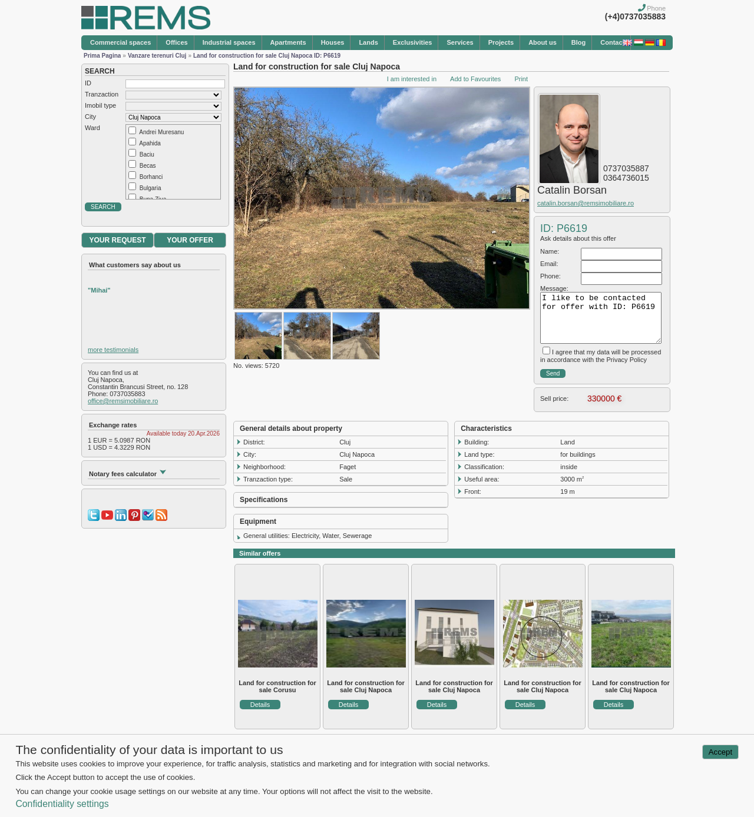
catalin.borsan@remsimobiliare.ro (585, 203)
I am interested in (411, 78)
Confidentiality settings (61, 804)
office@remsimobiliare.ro (123, 400)
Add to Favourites (475, 78)
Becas (148, 165)
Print (521, 78)
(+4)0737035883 (635, 16)
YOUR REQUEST (117, 240)
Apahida (150, 143)
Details (260, 704)
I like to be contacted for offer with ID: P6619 (601, 318)
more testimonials (113, 349)
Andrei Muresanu (161, 132)
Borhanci (151, 177)
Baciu (147, 154)
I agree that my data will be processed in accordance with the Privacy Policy (600, 355)
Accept (720, 752)
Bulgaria (150, 188)
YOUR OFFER (190, 240)
